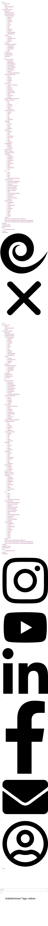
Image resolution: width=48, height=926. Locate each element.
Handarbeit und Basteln (13, 185)
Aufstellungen (11, 157)
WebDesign (10, 142)
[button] (24, 278)
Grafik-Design (10, 136)
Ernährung (10, 20)
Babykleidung (10, 62)
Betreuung (7, 11)
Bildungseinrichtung (9, 12)
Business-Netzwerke (9, 14)
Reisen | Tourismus (9, 151)
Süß (8, 115)
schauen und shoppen (7, 9)
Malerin (9, 94)
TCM (9, 50)
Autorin (9, 86)
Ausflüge (9, 36)
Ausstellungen (11, 202)
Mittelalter (10, 128)
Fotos (9, 134)
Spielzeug (10, 39)
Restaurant (10, 106)
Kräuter (9, 127)
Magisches (7, 121)
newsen (4, 230)
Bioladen (9, 145)
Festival (9, 206)
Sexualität (10, 80)
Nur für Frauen (8, 149)
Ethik (6, 5)
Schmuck (10, 71)
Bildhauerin (10, 88)
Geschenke (7, 51)
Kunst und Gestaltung (12, 188)
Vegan (9, 107)
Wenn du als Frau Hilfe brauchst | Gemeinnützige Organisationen (19, 221)
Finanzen (7, 42)
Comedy (9, 203)
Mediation (10, 30)
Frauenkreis (10, 208)
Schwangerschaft (11, 38)
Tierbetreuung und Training (13, 178)
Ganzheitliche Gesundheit (10, 44)
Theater (9, 215)
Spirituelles (7, 154)
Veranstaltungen (8, 200)
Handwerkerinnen (9, 54)
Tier (6, 170)
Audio (9, 133)
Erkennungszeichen (9, 6)
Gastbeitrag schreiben (10, 229)
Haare (9, 76)
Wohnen (7, 217)
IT (5, 57)
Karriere (9, 24)
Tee (8, 116)
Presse (6, 8)
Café (9, 103)
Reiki (9, 164)
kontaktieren (5, 232)
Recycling (10, 146)
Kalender (4, 223)
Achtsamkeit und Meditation (14, 181)
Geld (9, 23)
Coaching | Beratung (9, 15)
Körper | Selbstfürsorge (10, 74)
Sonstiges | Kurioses (9, 152)
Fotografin (10, 89)
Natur (9, 191)
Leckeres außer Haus (9, 100)
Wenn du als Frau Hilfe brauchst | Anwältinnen (15, 218)
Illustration (10, 137)
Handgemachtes (8, 53)
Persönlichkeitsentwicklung (14, 193)
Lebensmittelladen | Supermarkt (12, 98)
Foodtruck (10, 104)
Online (9, 214)
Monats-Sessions (6, 226)
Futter (9, 172)
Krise (9, 26)
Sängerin (9, 97)
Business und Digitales (13, 182)
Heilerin (9, 161)
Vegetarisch (10, 109)
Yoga (9, 169)
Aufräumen (10, 17)
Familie (6, 35)
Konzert (9, 209)
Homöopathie (11, 48)
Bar (8, 101)
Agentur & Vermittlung (12, 85)
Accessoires (10, 60)
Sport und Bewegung (12, 197)
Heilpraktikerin (11, 47)
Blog (3, 227)
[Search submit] (1, 892)
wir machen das (6, 3)
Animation (10, 131)
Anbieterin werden (6, 224)
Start (3, 2)
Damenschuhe (11, 65)
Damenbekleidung (12, 64)
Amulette (10, 124)
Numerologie (10, 163)
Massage (10, 79)
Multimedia (7, 130)
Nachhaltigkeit (8, 143)
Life (8, 27)
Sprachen (10, 199)
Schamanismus (11, 167)
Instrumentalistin (11, 92)
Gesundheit (10, 184)
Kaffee (9, 113)
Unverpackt (10, 148)
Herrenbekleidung (11, 67)
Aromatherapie (11, 45)
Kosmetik (10, 77)
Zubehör (9, 41)
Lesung (9, 211)
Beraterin (10, 18)
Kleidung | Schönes (9, 59)
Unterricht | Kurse (9, 179)
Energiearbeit (10, 160)
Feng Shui (10, 21)
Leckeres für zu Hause (10, 110)
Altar (9, 122)
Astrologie (10, 155)
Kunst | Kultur (8, 83)
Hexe (9, 125)
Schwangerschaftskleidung (14, 73)
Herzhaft (9, 112)
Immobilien (7, 56)
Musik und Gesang (12, 190)
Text (8, 139)
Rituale (9, 166)
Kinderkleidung (11, 70)
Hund (9, 173)
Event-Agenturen (11, 205)
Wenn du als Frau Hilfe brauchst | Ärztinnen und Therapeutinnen (19, 220)
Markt (9, 212)
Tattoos (9, 82)
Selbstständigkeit (11, 32)
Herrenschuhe (11, 68)
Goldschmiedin (11, 91)
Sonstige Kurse (11, 194)
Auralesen (10, 158)
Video (9, 140)
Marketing (10, 29)
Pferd (9, 176)
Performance (10, 95)
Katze (9, 175)
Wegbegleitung (11, 33)
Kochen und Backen (12, 187)
